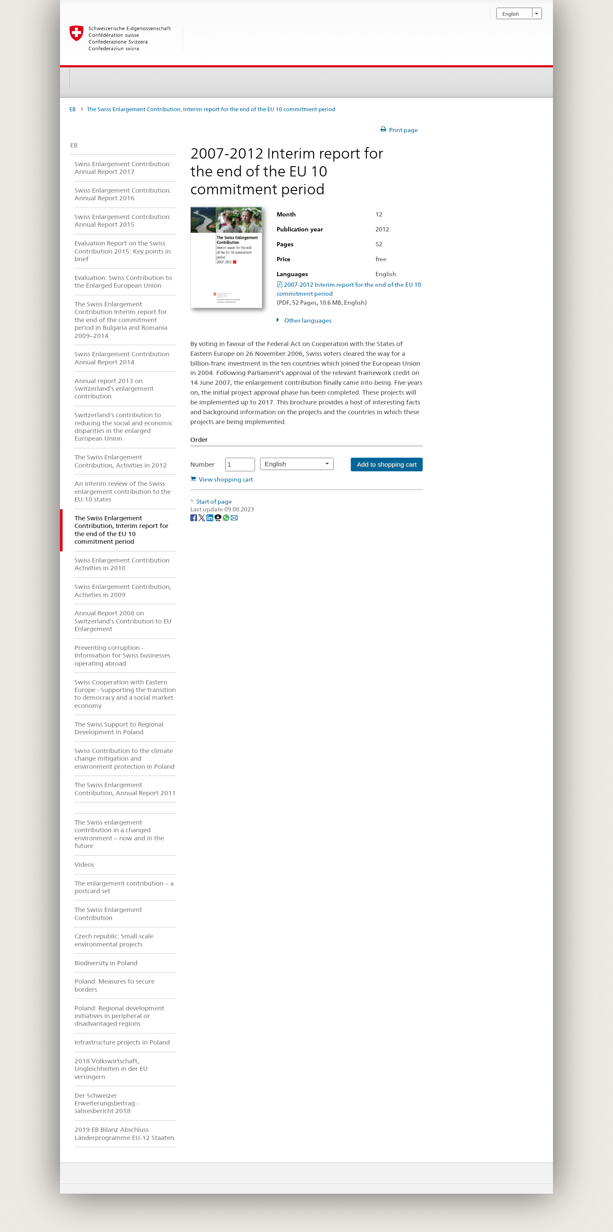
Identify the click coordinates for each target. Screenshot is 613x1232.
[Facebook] (194, 517)
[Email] (234, 517)
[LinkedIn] (210, 517)
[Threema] (219, 517)
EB (72, 109)
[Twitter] (202, 517)
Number (202, 464)
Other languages (307, 320)
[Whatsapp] (227, 517)
